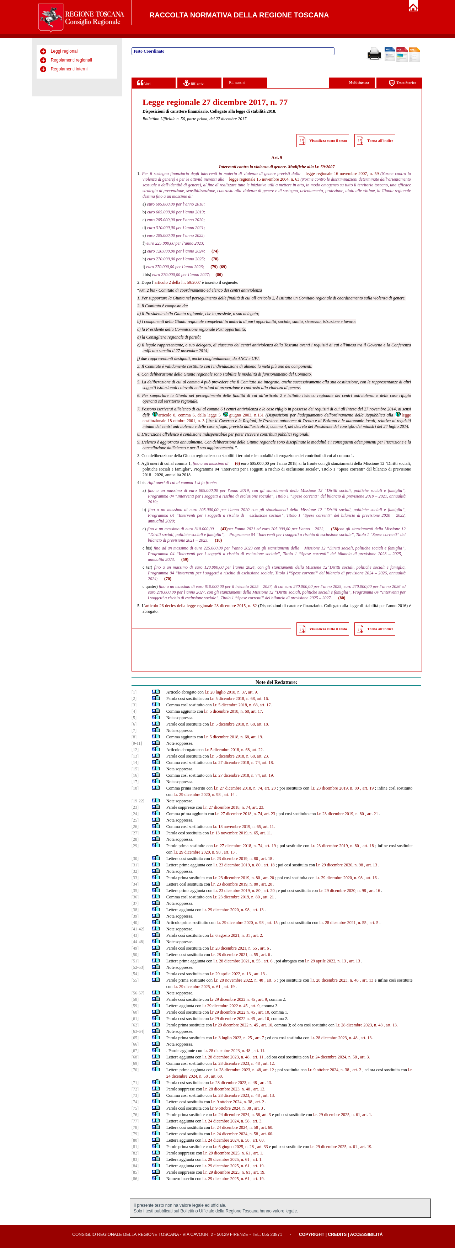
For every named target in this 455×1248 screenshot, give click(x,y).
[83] (135, 1159)
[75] (135, 1108)
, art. (225, 986)
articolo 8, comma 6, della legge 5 (186, 415)
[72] (135, 1089)
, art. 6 (263, 948)
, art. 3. (364, 1057)
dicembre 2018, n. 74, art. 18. (249, 762)
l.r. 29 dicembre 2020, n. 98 (196, 794)
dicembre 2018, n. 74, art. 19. (249, 775)
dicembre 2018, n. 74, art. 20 (250, 788)
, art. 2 (355, 1069)
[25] (135, 820)
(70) (167, 578)
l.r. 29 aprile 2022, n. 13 (325, 960)
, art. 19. (365, 1146)
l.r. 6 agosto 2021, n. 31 (230, 935)
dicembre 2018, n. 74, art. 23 (250, 813)
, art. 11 (257, 1057)
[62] (135, 1025)
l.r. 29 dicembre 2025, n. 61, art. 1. (342, 1114)
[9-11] (137, 743)
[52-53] (138, 967)
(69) (222, 266)
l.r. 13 (218, 826)
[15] (135, 768)
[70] (135, 1069)
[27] (135, 832)
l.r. (207, 692)
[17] (135, 781)
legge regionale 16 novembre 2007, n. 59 (342, 173)
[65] (135, 1037)
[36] (135, 896)
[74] (135, 1101)
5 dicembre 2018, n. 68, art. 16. (242, 698)
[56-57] (138, 993)
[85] (135, 1172)
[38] (135, 909)
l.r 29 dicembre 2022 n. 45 (232, 999)
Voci (143, 83)
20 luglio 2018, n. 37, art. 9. (234, 692)
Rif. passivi (237, 82)
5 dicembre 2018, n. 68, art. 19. (236, 736)
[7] (134, 730)
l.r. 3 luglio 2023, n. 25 (232, 1037)
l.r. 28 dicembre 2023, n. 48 (359, 1025)
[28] (135, 839)
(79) (214, 266)
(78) (215, 258)
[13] (135, 756)
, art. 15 (271, 922)
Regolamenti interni (69, 69)
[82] (135, 1153)
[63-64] (138, 1031)
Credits (337, 1234)
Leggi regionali (65, 51)
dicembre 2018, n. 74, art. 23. (239, 807)
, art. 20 (267, 877)
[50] (135, 954)
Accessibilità (366, 1234)
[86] (135, 1178)
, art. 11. (258, 1050)
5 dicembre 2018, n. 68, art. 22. (237, 749)
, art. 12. (268, 1063)
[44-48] (138, 941)
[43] (135, 935)
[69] (135, 1063)
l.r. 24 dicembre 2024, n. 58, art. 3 (242, 1114)
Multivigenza (359, 82)
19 (232, 986)
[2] (134, 698)
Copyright (311, 1234)
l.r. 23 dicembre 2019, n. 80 (335, 788)
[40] (135, 922)
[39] (135, 916)
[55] (135, 980)
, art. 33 (261, 1146)
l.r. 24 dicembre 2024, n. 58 (333, 1057)
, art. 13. (391, 1025)
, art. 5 (373, 922)
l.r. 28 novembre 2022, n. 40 (238, 980)
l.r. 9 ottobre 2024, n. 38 (328, 1069)
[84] (135, 1165)
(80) (219, 274)
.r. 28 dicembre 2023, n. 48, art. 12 (244, 1069)
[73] (135, 1095)
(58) (334, 528)
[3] (134, 704)
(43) (224, 528)
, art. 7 (258, 1037)
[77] (135, 1121)
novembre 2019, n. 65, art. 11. (249, 826)
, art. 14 (228, 794)
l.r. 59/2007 (324, 166)
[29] (135, 845)
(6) (237, 463)
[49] (135, 948)
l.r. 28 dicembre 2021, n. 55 (342, 922)
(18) (218, 540)
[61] (135, 1018)
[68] (135, 1057)
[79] (135, 1133)
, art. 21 (371, 813)
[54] (135, 973)
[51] (135, 960)
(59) (184, 559)
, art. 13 (228, 852)
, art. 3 (257, 1108)
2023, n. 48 (348, 980)
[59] (135, 1005)
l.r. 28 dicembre (324, 980)
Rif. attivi (193, 83)
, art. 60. (216, 1076)
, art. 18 (367, 845)
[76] (135, 1114)
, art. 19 (367, 788)
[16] (135, 775)
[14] (135, 762)
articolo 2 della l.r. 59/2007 (178, 282)
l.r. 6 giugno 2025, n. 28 (233, 1146)
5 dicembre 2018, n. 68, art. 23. (242, 756)
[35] (135, 890)
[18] (135, 788)
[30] (135, 858)
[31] (135, 864)
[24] (135, 813)
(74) (215, 251)
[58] (135, 999)
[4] (134, 711)
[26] (135, 826)
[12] (135, 749)
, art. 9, (262, 999)
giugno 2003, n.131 (243, 415)
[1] (134, 692)
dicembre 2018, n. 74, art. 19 (250, 845)
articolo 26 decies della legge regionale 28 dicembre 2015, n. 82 (201, 605)
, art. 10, (263, 1012)
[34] (135, 884)
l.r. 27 (218, 762)
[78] (135, 1127)
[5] (134, 717)
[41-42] (138, 928)
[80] (135, 1140)
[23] (135, 807)
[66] (135, 1044)
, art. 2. (257, 935)
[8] (134, 736)
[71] (135, 1082)
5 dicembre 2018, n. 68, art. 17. (245, 704)
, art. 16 (370, 877)
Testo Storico (402, 83)
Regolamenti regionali (71, 60)
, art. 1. (257, 1153)
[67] (135, 1050)
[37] (135, 903)
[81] (135, 1146)
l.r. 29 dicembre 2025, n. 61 (196, 986)
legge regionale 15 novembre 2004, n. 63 (264, 179)
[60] (135, 1012)
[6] (134, 724)
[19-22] (138, 800)
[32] (135, 871)
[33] (135, 877)
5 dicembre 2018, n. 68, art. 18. (242, 724)
